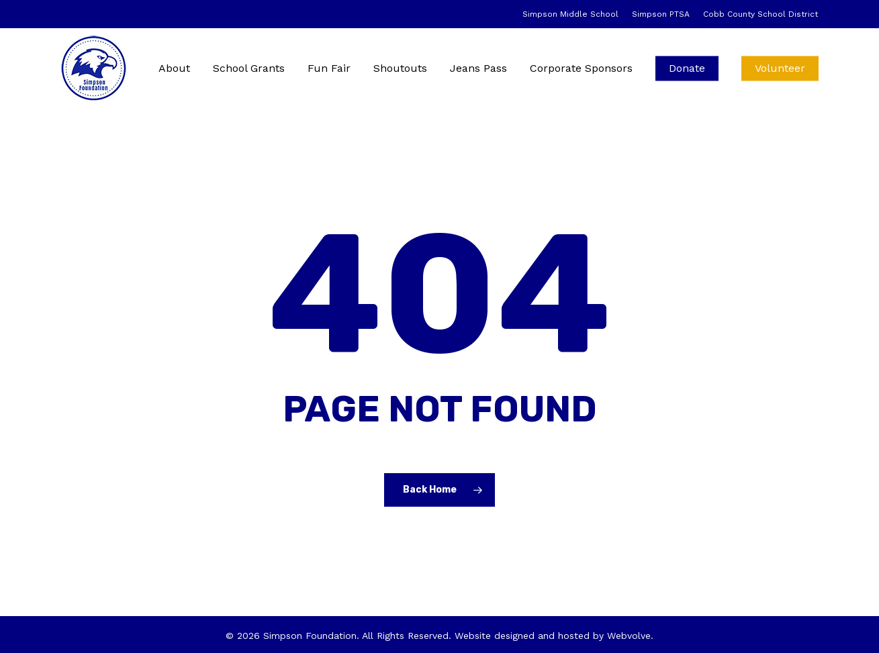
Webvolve (629, 635)
